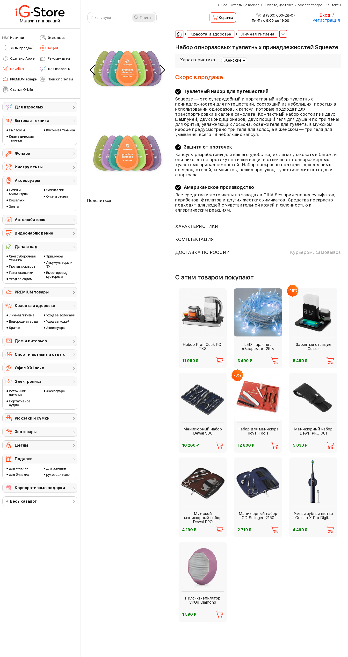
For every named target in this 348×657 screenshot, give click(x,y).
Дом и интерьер (31, 341)
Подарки (24, 459)
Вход (324, 15)
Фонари (22, 153)
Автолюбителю (30, 219)
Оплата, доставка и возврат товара (293, 5)
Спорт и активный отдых (40, 354)
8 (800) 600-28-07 (275, 15)
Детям (21, 445)
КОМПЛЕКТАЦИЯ (194, 239)
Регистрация (326, 20)
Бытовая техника (32, 120)
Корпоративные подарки (40, 488)
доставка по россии (258, 252)
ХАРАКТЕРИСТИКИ (196, 226)
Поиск (146, 17)
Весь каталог (23, 501)
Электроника (28, 381)
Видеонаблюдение (34, 233)
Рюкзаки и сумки (32, 418)
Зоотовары (26, 431)
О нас (222, 5)
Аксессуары (27, 180)
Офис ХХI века (29, 368)
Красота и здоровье (35, 305)
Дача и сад (26, 246)
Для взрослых (29, 107)
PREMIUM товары (32, 292)
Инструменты (29, 167)
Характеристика (197, 59)
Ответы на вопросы (246, 5)
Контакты (333, 5)
